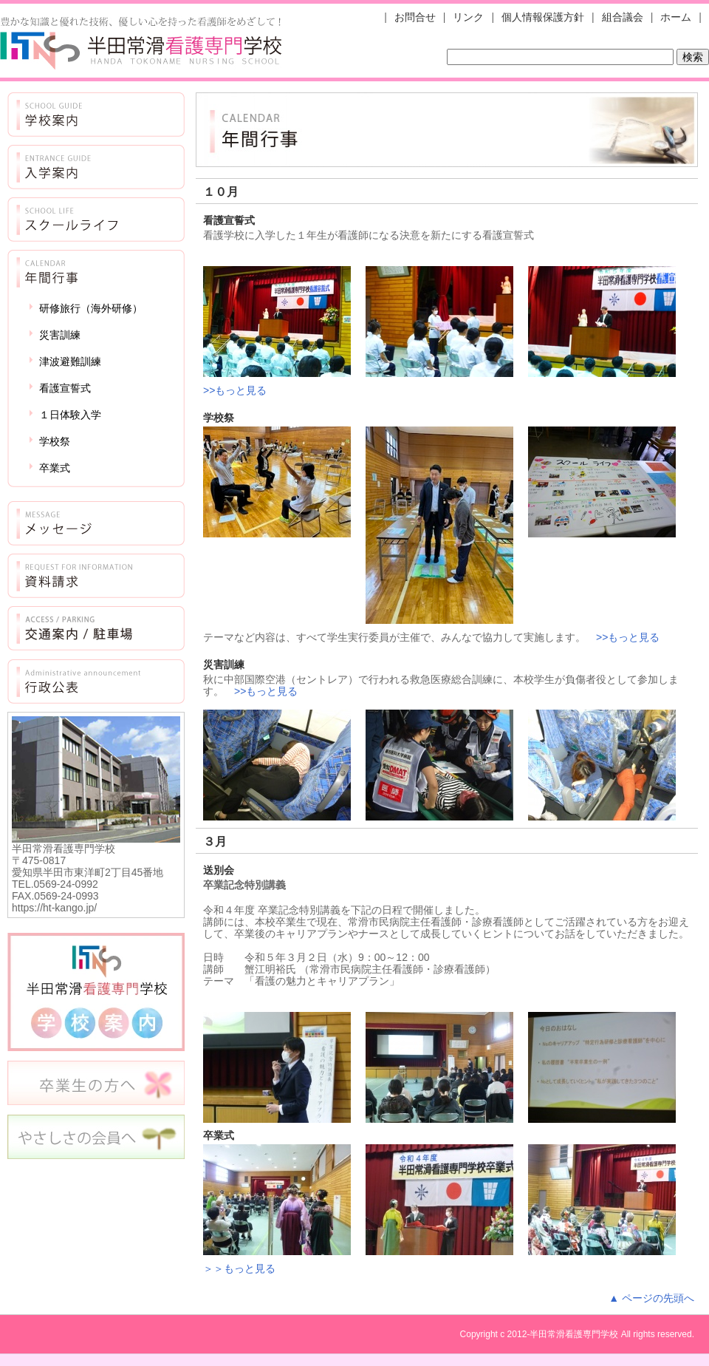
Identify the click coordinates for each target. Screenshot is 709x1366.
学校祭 (54, 441)
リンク (468, 17)
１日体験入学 (70, 415)
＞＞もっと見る (239, 1268)
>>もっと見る (235, 390)
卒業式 (54, 468)
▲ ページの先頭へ (651, 1298)
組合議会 (622, 17)
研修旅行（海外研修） (91, 308)
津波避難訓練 (70, 361)
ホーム (675, 17)
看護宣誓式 (65, 388)
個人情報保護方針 (542, 17)
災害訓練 (60, 335)
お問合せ (415, 17)
